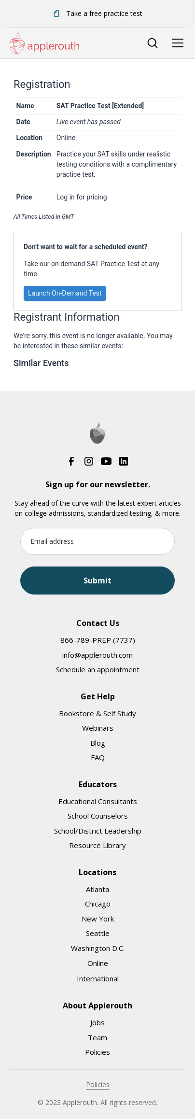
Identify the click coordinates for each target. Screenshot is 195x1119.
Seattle (98, 933)
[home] (44, 43)
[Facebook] (71, 461)
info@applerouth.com (97, 655)
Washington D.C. (98, 948)
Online (97, 963)
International (98, 978)
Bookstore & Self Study (97, 713)
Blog (97, 743)
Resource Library (97, 845)
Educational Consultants (97, 801)
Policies (97, 1052)
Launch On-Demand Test (65, 293)
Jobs (97, 1022)
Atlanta (97, 889)
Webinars (97, 728)
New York (98, 918)
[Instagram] (89, 461)
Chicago (98, 903)
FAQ (98, 757)
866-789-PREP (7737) (97, 640)
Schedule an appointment (97, 669)
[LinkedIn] (123, 461)
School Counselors (98, 816)
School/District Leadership (97, 831)
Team (97, 1037)
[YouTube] (106, 461)
